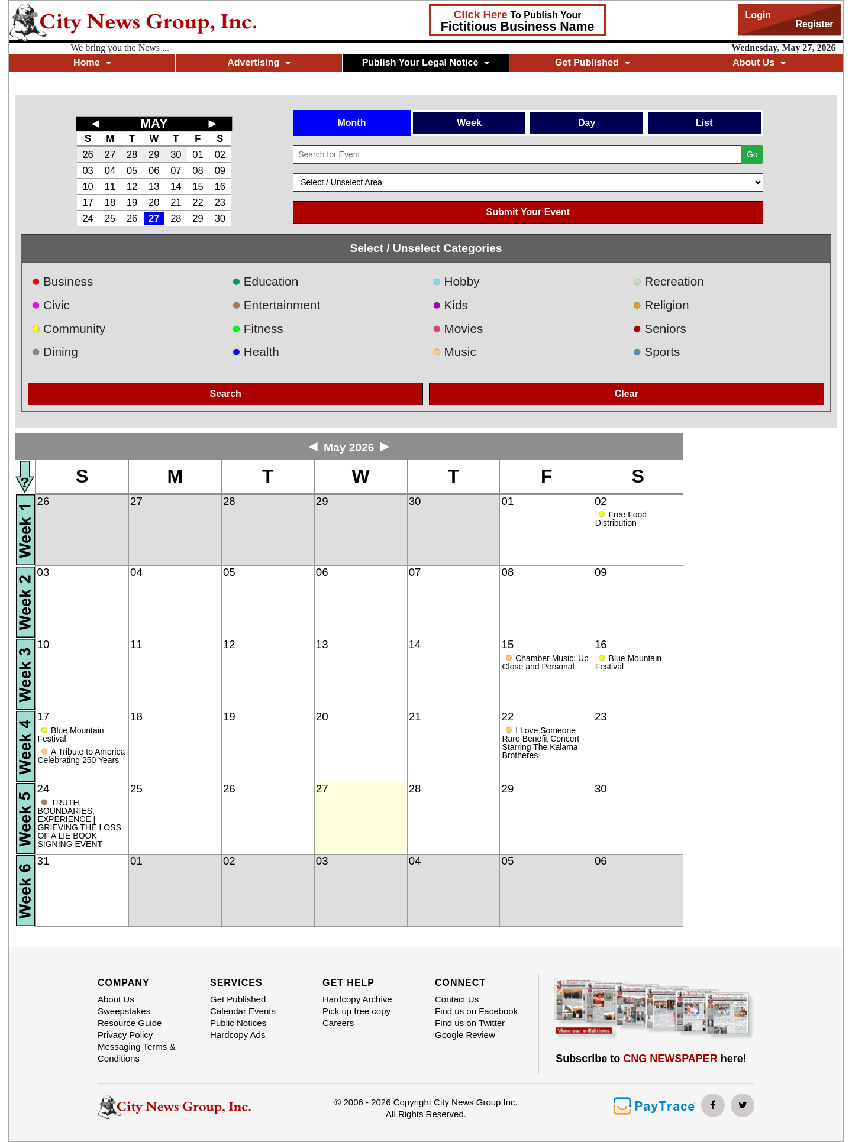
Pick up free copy (356, 1011)
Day (586, 123)
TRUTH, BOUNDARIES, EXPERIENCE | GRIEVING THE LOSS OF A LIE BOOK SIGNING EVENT (79, 823)
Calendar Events (243, 1011)
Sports (656, 351)
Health (255, 351)
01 (197, 154)
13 (154, 186)
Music (454, 351)
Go (752, 154)
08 (197, 170)
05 (132, 170)
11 (110, 186)
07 (175, 170)
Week (469, 123)
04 (110, 170)
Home (92, 62)
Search (225, 394)
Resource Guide (130, 1023)
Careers (338, 1023)
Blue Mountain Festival (628, 662)
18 (110, 202)
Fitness (257, 328)
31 (43, 861)
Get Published (592, 62)
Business (62, 281)
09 (220, 170)
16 (220, 186)
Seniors (659, 328)
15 (197, 186)
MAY (154, 123)
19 (132, 202)
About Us (759, 62)
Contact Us (457, 999)
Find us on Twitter (470, 1023)
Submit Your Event (528, 212)
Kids (450, 305)
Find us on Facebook (476, 1011)
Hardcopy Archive (357, 999)
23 (220, 202)
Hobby (456, 281)
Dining (54, 351)
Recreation (668, 281)
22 (197, 202)
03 (87, 170)
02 (220, 154)
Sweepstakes (124, 1011)
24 (87, 218)
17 (87, 202)
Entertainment (276, 305)
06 (154, 170)
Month (351, 123)
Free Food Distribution (621, 519)
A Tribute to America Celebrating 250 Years (81, 756)
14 (175, 186)
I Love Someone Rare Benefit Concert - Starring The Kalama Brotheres (543, 743)
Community (68, 328)
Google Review (465, 1035)
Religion (661, 305)
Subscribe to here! (651, 1059)
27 (110, 154)
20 (154, 202)
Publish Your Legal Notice (426, 62)
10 (87, 186)
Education (265, 281)
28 (132, 154)
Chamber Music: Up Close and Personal (545, 662)
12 (132, 186)
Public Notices (238, 1023)
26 (87, 154)
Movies (458, 328)
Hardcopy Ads (237, 1035)
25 (110, 218)
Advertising (259, 62)
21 (175, 202)
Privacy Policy (125, 1035)
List (704, 123)
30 (175, 154)
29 (154, 154)
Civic (50, 305)
